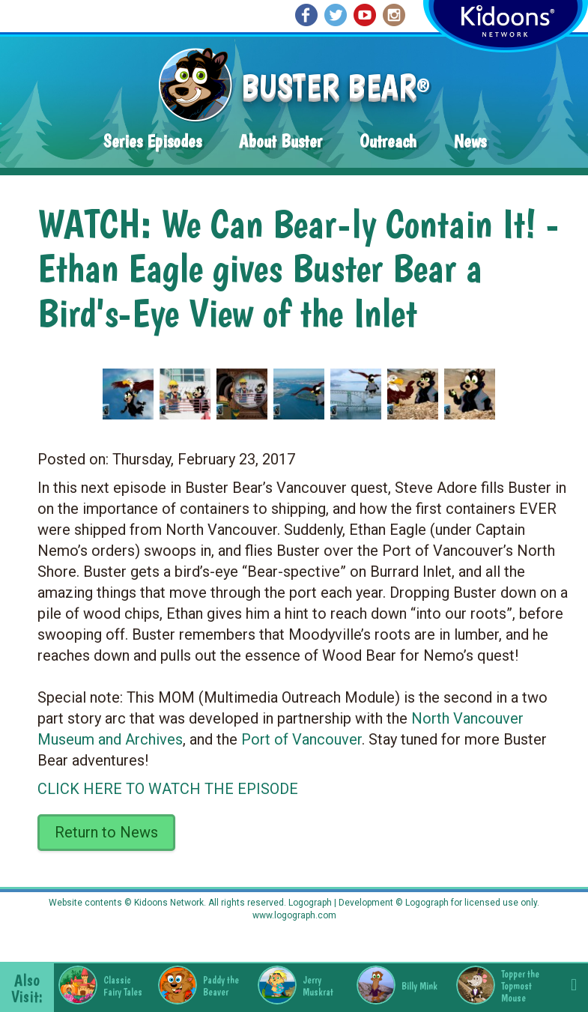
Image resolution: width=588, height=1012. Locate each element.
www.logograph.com (294, 915)
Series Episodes (152, 141)
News (470, 141)
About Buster (280, 141)
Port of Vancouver (301, 739)
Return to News (106, 832)
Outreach (388, 141)
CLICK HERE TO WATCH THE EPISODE (167, 789)
